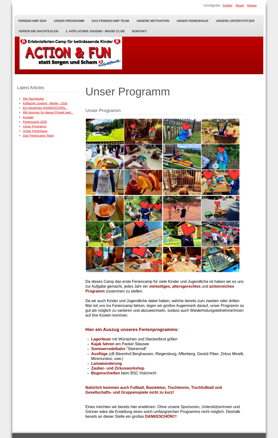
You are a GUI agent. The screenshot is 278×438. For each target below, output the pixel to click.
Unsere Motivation (153, 21)
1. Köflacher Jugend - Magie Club (95, 31)
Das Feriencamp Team (110, 21)
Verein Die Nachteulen (38, 31)
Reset (240, 5)
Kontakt (139, 31)
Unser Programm (69, 21)
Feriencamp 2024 (32, 21)
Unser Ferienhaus (192, 21)
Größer (227, 5)
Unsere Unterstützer (235, 21)
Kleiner (252, 5)
